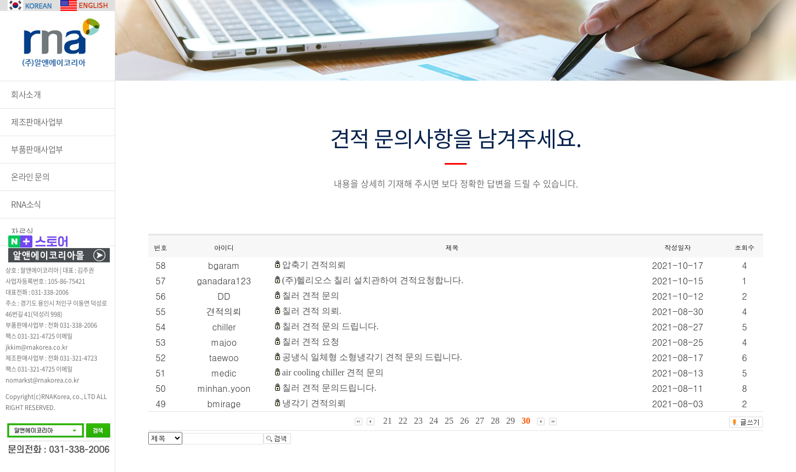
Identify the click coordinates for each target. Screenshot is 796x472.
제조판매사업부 (37, 122)
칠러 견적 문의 (310, 295)
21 (387, 420)
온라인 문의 (30, 177)
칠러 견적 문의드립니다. (329, 387)
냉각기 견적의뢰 (314, 403)
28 (495, 420)
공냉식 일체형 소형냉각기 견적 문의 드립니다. (372, 357)
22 (403, 420)
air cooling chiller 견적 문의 (333, 372)
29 (510, 420)
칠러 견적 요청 (310, 341)
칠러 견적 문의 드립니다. (330, 326)
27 (479, 420)
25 (449, 420)
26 (464, 420)
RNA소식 (26, 204)
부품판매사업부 (37, 149)
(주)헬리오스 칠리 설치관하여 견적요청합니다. (373, 280)
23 (418, 420)
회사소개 (26, 94)
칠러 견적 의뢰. (311, 311)
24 (433, 420)
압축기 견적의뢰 (314, 264)
